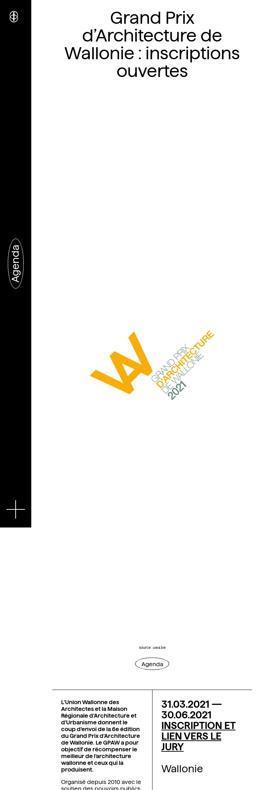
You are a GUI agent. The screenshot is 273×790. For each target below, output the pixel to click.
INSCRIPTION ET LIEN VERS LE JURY (198, 736)
